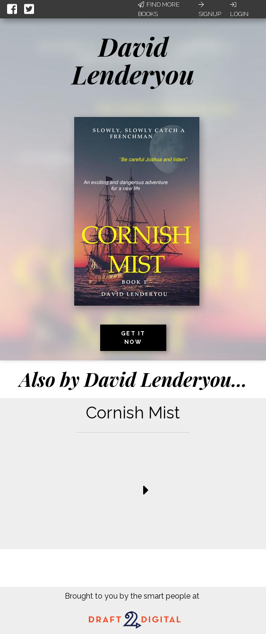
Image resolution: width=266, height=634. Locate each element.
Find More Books (159, 9)
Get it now (133, 337)
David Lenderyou (133, 60)
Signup (209, 9)
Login (239, 9)
